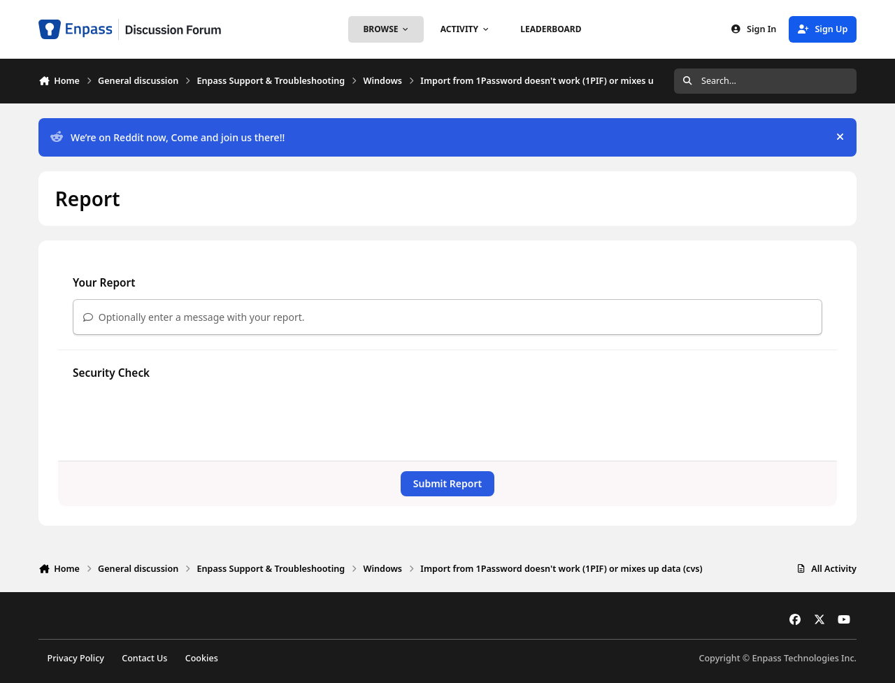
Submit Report (447, 483)
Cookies (201, 658)
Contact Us (144, 658)
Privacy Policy (76, 658)
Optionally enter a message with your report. (194, 317)
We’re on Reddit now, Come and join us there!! (167, 137)
